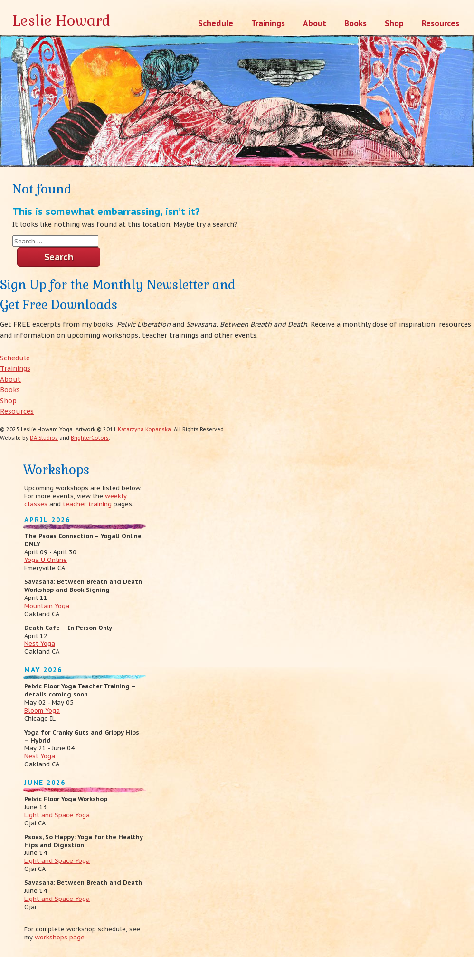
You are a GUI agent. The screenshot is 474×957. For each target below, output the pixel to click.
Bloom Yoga (42, 710)
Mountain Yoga (46, 606)
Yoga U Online (45, 560)
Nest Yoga (39, 643)
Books (10, 390)
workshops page (60, 937)
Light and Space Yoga (57, 815)
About (10, 379)
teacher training (87, 504)
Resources (17, 411)
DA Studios (44, 438)
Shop (8, 400)
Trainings (15, 368)
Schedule (15, 358)
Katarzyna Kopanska (144, 429)
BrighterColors (90, 438)
